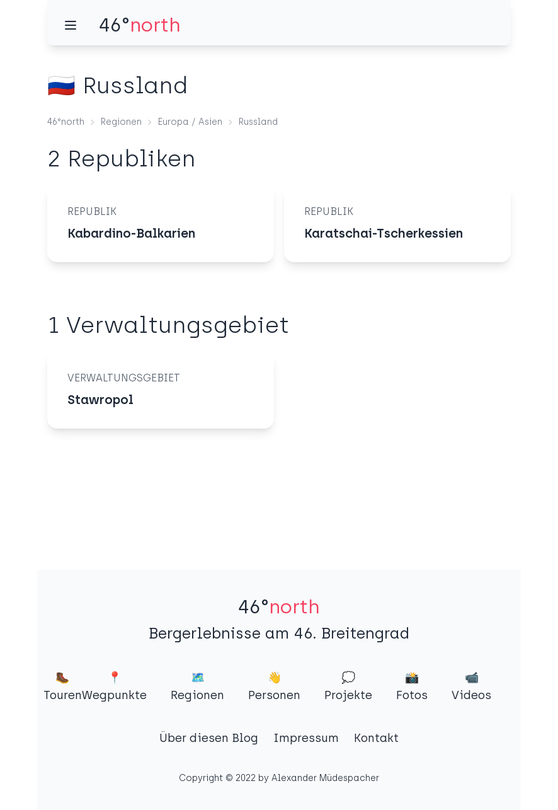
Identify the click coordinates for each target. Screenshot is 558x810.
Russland (258, 122)
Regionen (121, 122)
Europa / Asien (190, 122)
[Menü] (70, 25)
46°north (65, 122)
